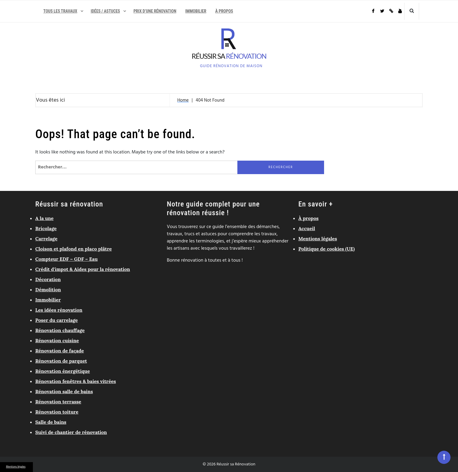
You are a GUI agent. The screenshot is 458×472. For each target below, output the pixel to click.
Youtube (400, 11)
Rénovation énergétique (62, 371)
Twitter (382, 11)
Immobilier (195, 11)
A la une (44, 218)
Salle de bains (50, 422)
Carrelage (46, 239)
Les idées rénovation (59, 310)
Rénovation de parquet (61, 361)
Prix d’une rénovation (154, 11)
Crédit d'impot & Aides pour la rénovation (82, 269)
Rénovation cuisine (57, 340)
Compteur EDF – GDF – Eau (66, 259)
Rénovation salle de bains (64, 391)
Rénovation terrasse (58, 402)
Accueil (306, 228)
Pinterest (391, 11)
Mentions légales (15, 467)
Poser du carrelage (56, 320)
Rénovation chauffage (60, 330)
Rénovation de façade (59, 351)
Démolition (48, 289)
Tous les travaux (60, 11)
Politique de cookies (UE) (326, 249)
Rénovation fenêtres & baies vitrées (75, 381)
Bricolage (46, 228)
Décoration (48, 279)
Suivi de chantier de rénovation (71, 432)
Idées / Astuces (105, 11)
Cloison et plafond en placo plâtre (73, 249)
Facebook (373, 11)
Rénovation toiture (56, 412)
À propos (224, 11)
